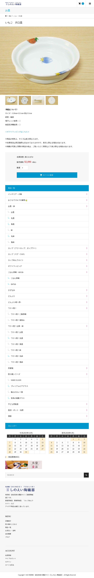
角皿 (12, 224)
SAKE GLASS (16, 380)
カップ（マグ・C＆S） (17, 254)
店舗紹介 (8, 521)
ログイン (8, 562)
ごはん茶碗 (15, 278)
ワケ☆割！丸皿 (17, 338)
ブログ (7, 537)
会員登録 (8, 555)
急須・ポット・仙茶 (16, 410)
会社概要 (8, 534)
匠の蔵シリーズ (14, 374)
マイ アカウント (10, 558)
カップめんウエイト (16, 260)
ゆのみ (13, 284)
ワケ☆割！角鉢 (17, 362)
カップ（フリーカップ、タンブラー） (22, 248)
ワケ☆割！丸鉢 (17, 356)
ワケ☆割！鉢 (16, 350)
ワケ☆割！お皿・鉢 (16, 326)
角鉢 (12, 242)
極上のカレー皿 (17, 392)
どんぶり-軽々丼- (14, 302)
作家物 (10, 368)
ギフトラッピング (15, 266)
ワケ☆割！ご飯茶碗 (18, 314)
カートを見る (9, 565)
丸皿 (12, 218)
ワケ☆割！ (12, 308)
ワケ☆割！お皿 (17, 332)
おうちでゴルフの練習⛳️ (17, 200)
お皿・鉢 (11, 206)
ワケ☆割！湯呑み (18, 320)
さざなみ (11, 290)
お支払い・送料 (10, 530)
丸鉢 (12, 236)
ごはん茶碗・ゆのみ (16, 272)
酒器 (10, 416)
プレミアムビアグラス (19, 386)
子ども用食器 (13, 404)
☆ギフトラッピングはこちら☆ (17, 132)
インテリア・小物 (15, 194)
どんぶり (11, 296)
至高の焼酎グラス (18, 398)
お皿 (12, 212)
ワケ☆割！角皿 (17, 344)
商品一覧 (8, 527)
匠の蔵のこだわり (11, 524)
